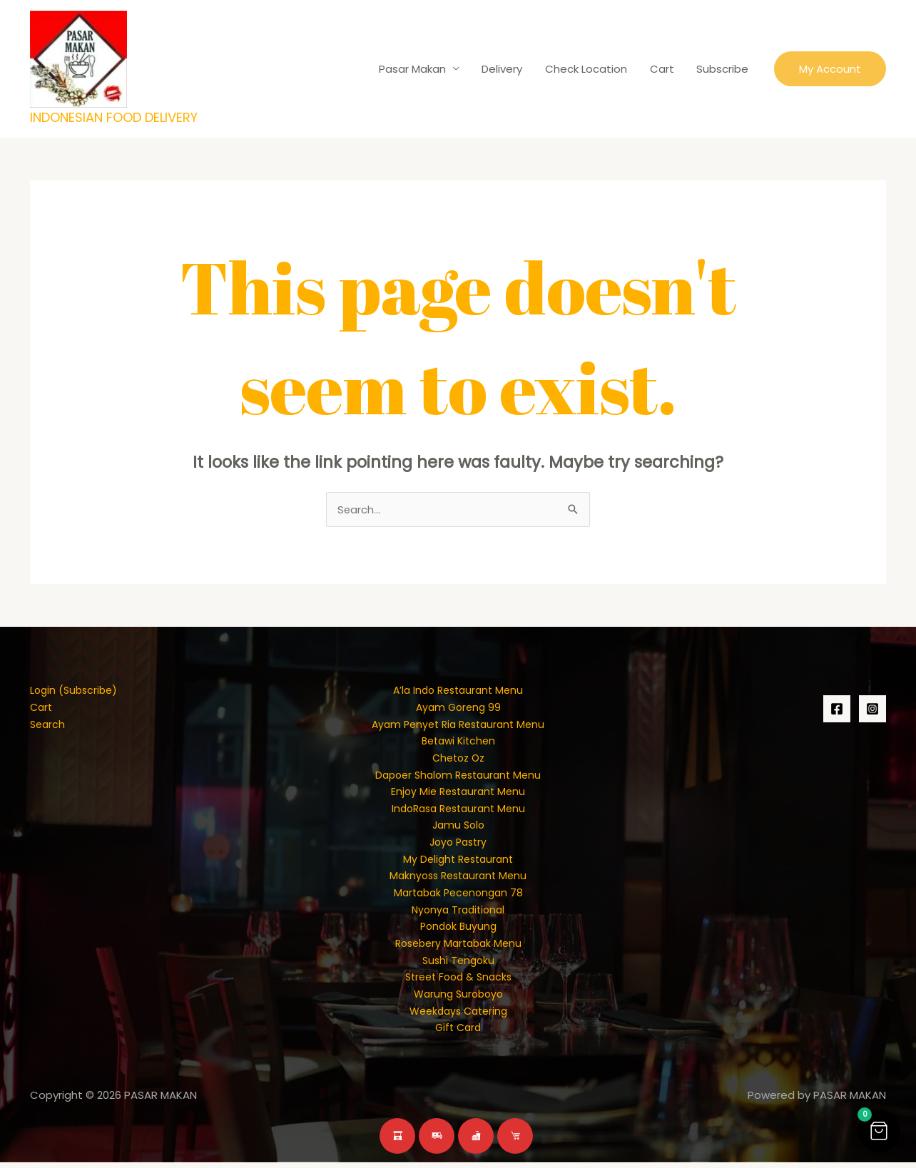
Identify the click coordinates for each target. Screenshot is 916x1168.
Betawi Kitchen (458, 741)
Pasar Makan (417, 68)
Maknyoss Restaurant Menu (458, 878)
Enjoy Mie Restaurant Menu (458, 793)
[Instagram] (872, 709)
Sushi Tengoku (458, 964)
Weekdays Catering (458, 1015)
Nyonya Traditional (458, 913)
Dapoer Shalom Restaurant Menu (458, 776)
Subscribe (723, 68)
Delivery (506, 68)
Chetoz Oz (458, 759)
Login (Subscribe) (76, 690)
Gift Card (458, 1032)
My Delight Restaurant (458, 861)
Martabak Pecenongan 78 (458, 895)
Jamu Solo (458, 827)
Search (48, 724)
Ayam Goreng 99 (458, 707)
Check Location (589, 68)
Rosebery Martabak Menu (458, 947)
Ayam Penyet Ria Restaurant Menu (458, 724)
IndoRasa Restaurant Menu (458, 810)
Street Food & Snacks (458, 981)
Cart (663, 68)
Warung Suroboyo (458, 998)
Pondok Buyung (458, 930)
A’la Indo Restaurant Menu (458, 690)
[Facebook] (836, 709)
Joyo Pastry (458, 844)
